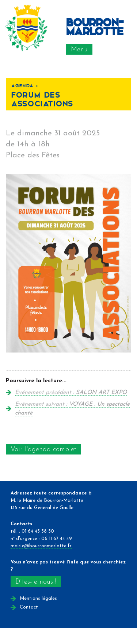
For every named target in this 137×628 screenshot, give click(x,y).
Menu (79, 49)
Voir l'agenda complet (43, 449)
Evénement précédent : (71, 392)
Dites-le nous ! (35, 581)
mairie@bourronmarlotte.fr (41, 546)
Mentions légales (38, 598)
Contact (29, 607)
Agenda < (25, 85)
